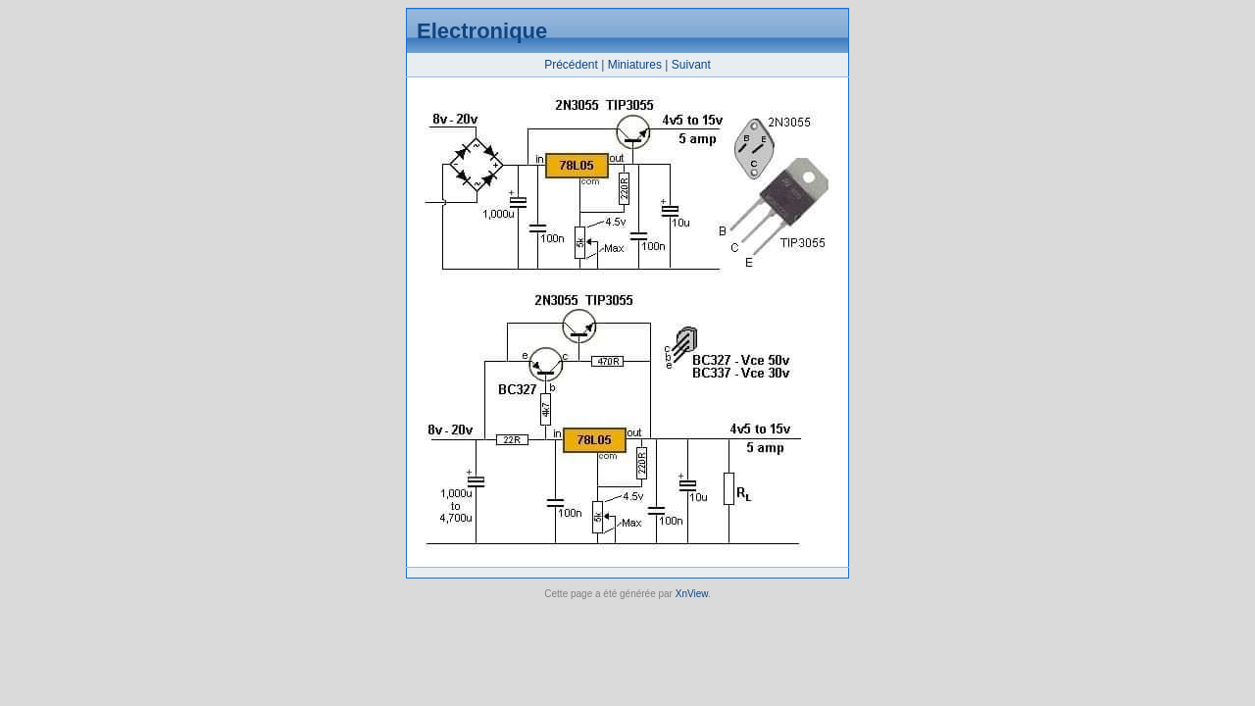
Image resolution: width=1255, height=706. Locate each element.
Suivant (691, 65)
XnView (692, 593)
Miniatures (635, 65)
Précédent (571, 65)
